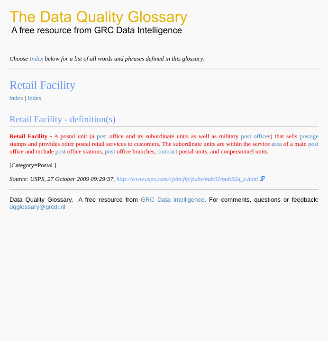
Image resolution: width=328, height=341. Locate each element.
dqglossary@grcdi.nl (37, 206)
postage (309, 136)
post (102, 136)
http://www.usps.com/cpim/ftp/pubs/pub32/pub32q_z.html (190, 178)
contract (167, 151)
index (16, 97)
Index (36, 58)
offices (262, 136)
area (277, 143)
